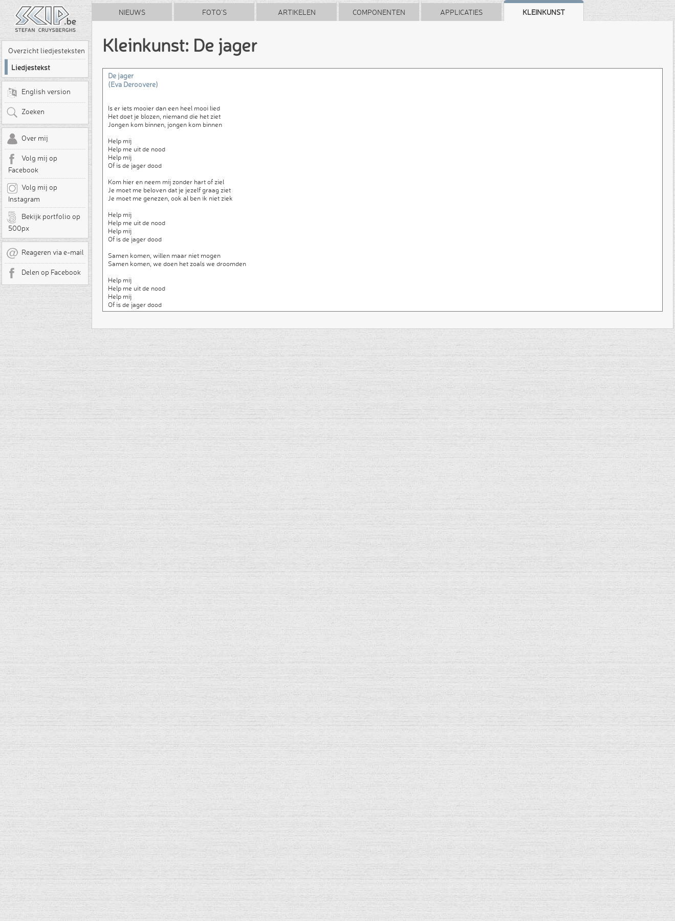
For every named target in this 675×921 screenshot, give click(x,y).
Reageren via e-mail (45, 253)
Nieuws (132, 12)
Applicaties (461, 12)
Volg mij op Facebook (31, 163)
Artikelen (297, 12)
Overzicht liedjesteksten (46, 50)
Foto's (214, 12)
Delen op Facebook (43, 273)
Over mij (27, 139)
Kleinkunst (543, 12)
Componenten (379, 12)
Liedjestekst (30, 67)
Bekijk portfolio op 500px (43, 222)
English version (38, 92)
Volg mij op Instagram (31, 193)
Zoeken (25, 112)
